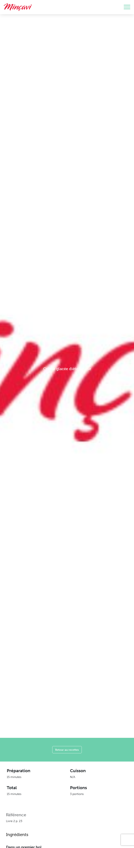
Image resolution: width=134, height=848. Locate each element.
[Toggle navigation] (127, 7)
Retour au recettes (67, 749)
